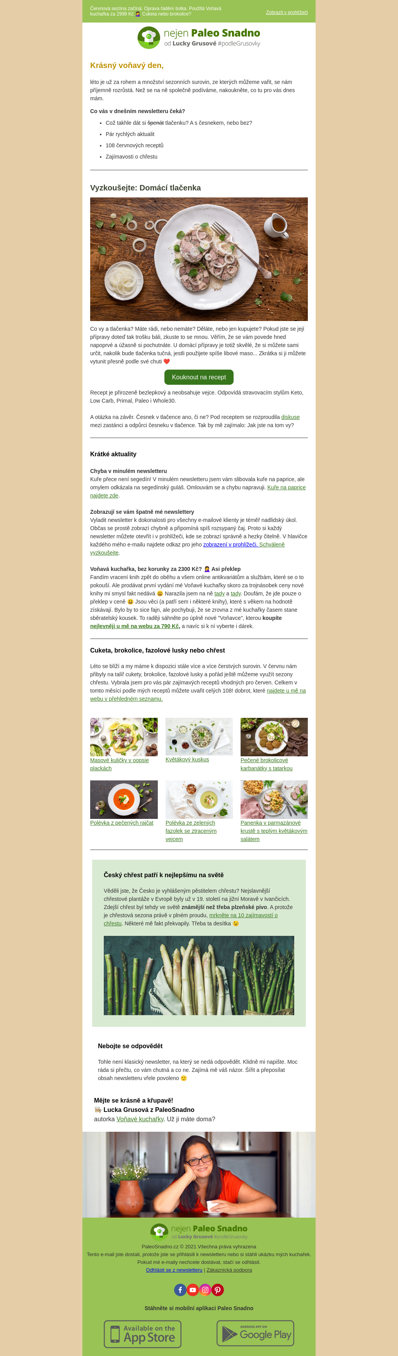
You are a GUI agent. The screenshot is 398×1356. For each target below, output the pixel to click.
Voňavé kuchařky (140, 1119)
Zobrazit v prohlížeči (287, 12)
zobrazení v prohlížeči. (231, 544)
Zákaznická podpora (229, 1270)
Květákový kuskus (187, 759)
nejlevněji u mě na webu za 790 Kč (134, 626)
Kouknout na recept (199, 377)
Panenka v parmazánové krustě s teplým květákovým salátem (274, 831)
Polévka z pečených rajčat (122, 823)
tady (220, 593)
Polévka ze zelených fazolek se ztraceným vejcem (191, 831)
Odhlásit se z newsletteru (174, 1270)
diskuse (290, 417)
